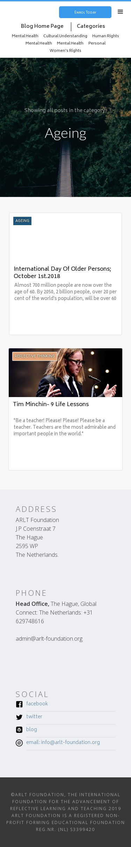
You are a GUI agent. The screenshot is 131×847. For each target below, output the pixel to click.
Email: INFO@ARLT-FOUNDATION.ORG (63, 743)
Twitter (34, 717)
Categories (91, 26)
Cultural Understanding (65, 36)
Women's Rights (65, 51)
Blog (31, 730)
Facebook (37, 705)
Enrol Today (85, 12)
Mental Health (25, 36)
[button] (120, 11)
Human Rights (105, 36)
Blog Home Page (42, 26)
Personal (96, 43)
